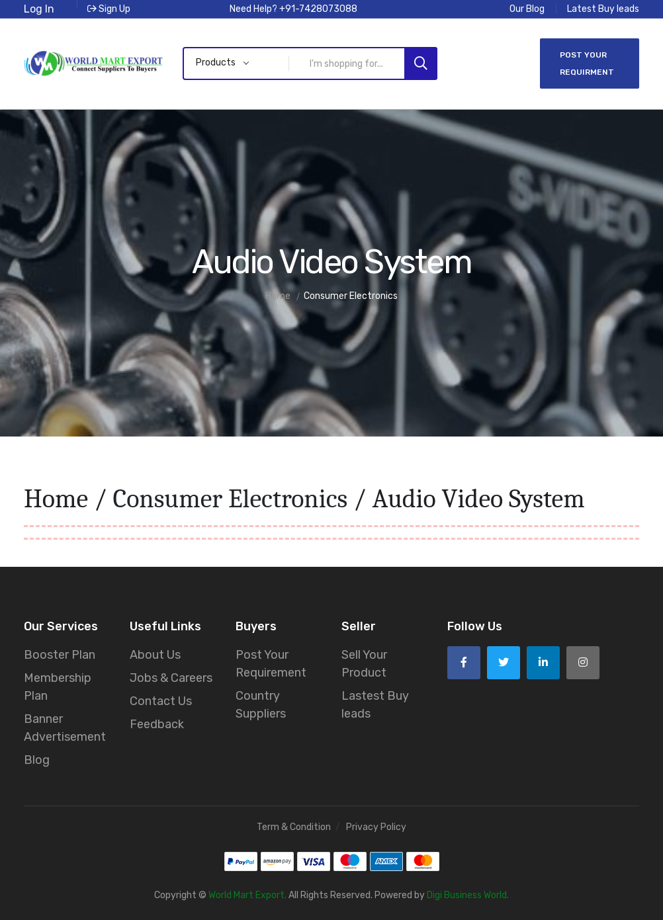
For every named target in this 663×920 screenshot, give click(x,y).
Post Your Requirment (587, 63)
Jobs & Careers (171, 678)
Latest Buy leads (603, 9)
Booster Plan (59, 655)
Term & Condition (294, 827)
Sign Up (108, 9)
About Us (155, 655)
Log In (39, 9)
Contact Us (161, 701)
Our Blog (527, 9)
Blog (37, 760)
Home (56, 498)
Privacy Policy (376, 827)
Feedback (157, 724)
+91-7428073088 (318, 9)
